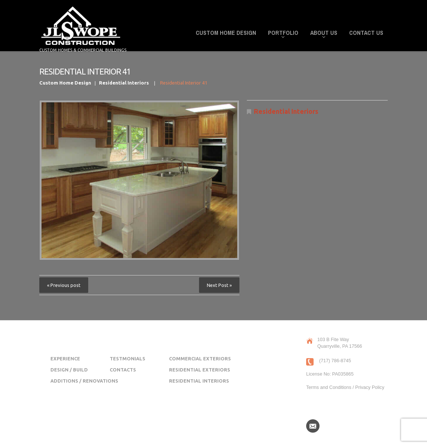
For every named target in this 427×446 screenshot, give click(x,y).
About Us (321, 34)
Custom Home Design (226, 33)
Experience (65, 358)
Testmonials (127, 358)
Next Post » (219, 285)
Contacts (123, 369)
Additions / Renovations (84, 380)
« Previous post (63, 285)
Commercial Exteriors (200, 358)
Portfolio (281, 34)
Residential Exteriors (199, 369)
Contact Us (366, 33)
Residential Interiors (124, 82)
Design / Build (69, 369)
